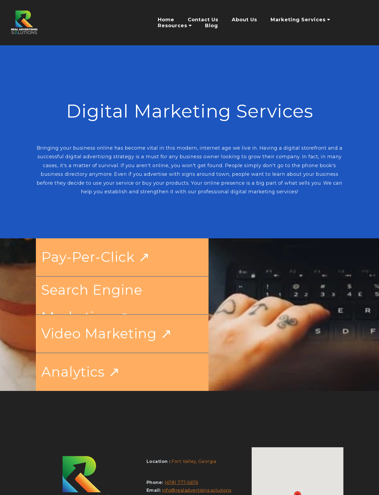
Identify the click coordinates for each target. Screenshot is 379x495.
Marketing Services (300, 20)
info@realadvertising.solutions (196, 490)
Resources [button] (175, 26)
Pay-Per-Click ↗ (95, 257)
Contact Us (203, 20)
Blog (211, 26)
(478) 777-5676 (181, 482)
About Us (244, 20)
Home (166, 20)
